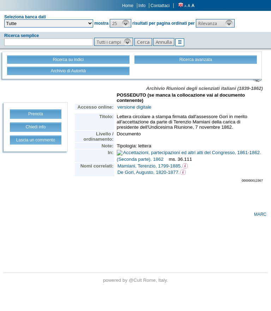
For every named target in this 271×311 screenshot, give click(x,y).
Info (141, 5)
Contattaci (160, 5)
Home (127, 5)
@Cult (136, 280)
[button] (120, 23)
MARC (260, 214)
